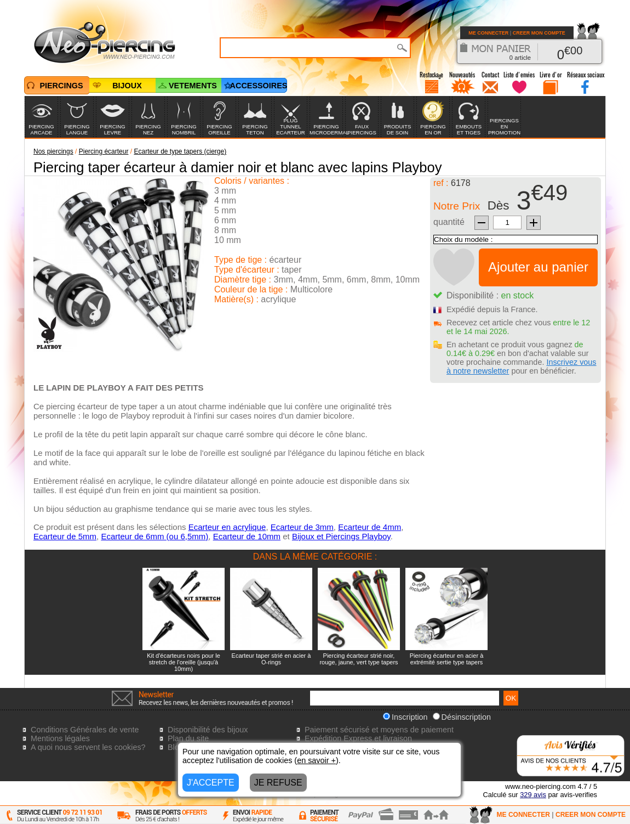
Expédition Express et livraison (358, 738)
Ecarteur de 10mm (246, 536)
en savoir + (316, 760)
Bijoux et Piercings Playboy (341, 536)
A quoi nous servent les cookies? (88, 747)
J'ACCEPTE (210, 782)
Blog (176, 747)
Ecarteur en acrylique (227, 527)
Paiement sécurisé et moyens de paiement (379, 729)
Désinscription (462, 717)
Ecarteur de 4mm (369, 527)
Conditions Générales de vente (85, 729)
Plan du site (188, 738)
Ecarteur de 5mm (64, 536)
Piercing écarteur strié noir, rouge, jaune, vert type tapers (358, 658)
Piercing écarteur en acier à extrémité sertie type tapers (447, 658)
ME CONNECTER (488, 33)
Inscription (405, 717)
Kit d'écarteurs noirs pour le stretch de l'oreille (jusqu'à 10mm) (183, 662)
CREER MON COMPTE (539, 33)
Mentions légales (60, 738)
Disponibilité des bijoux (208, 729)
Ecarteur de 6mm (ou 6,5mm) (154, 536)
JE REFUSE (278, 782)
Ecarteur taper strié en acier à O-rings (271, 658)
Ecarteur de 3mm (302, 527)
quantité (449, 222)
